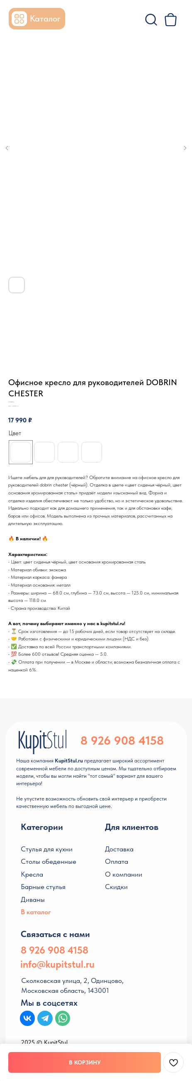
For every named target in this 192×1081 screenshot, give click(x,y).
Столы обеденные (48, 861)
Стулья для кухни (47, 849)
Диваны (33, 899)
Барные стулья (43, 886)
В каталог (36, 912)
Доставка (119, 849)
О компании (123, 874)
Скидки (116, 886)
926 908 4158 (127, 740)
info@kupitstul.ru (57, 964)
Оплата (116, 861)
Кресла (32, 874)
